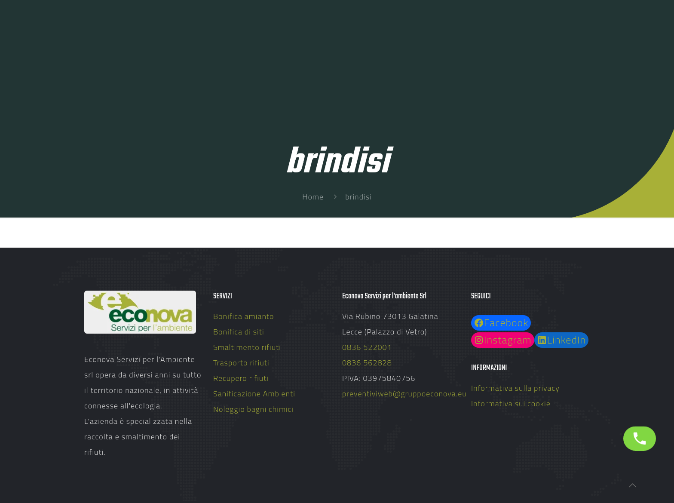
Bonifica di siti (238, 332)
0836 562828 (367, 363)
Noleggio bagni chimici (253, 409)
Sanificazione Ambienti (254, 393)
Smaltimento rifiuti (247, 347)
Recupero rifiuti (241, 378)
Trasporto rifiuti (241, 363)
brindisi (358, 197)
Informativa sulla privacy (515, 388)
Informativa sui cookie (511, 403)
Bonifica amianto (243, 316)
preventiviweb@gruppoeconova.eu (404, 393)
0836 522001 (367, 347)
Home (313, 197)
